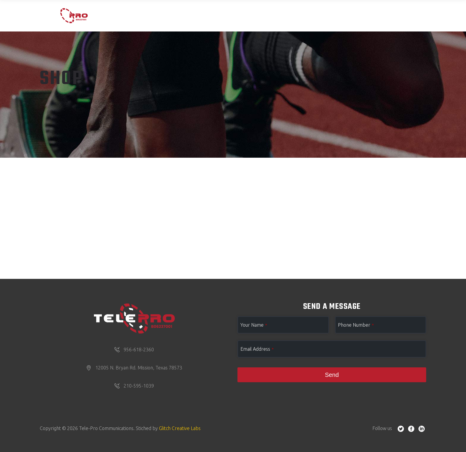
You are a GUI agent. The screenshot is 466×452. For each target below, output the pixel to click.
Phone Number (356, 325)
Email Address (257, 349)
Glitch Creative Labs (180, 428)
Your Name (253, 325)
